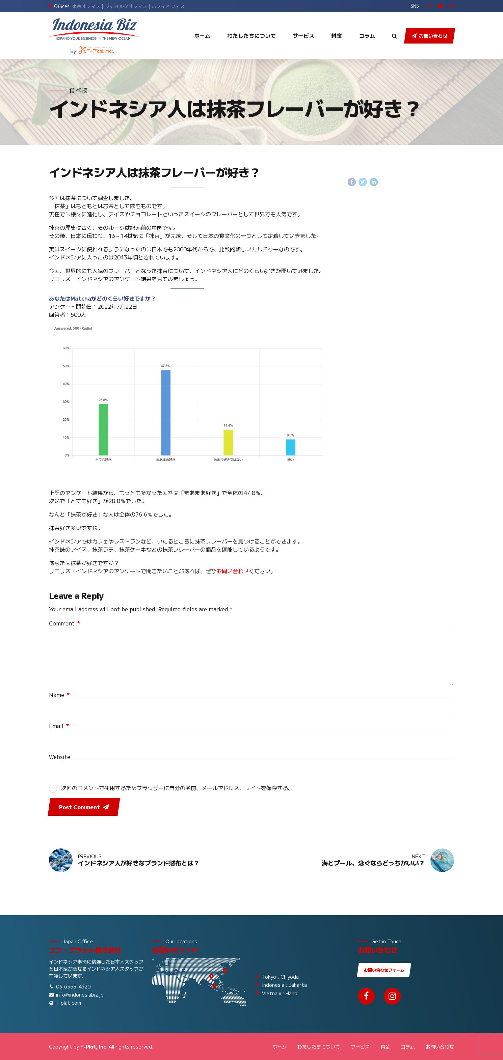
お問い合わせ (232, 571)
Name (59, 695)
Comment (64, 623)
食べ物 (78, 90)
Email (59, 726)
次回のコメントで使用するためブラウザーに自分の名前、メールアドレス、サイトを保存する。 (177, 788)
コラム (367, 35)
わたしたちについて (251, 35)
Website (59, 757)
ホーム (202, 35)
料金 (336, 35)
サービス (303, 35)
